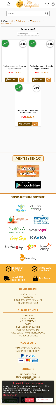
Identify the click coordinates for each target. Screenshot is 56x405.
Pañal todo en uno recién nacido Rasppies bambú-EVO (14, 67)
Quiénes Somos (28, 294)
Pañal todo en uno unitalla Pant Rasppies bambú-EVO (28, 111)
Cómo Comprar (28, 321)
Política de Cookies (28, 336)
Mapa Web (28, 316)
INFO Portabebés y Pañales (28, 300)
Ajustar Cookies (44, 400)
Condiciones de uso (28, 303)
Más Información (10, 395)
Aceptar (29, 400)
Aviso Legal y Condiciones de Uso (28, 333)
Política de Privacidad (27, 330)
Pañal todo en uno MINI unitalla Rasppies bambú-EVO (41, 67)
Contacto (28, 297)
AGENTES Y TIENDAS (28, 158)
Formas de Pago (28, 318)
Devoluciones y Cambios (27, 327)
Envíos (27, 324)
